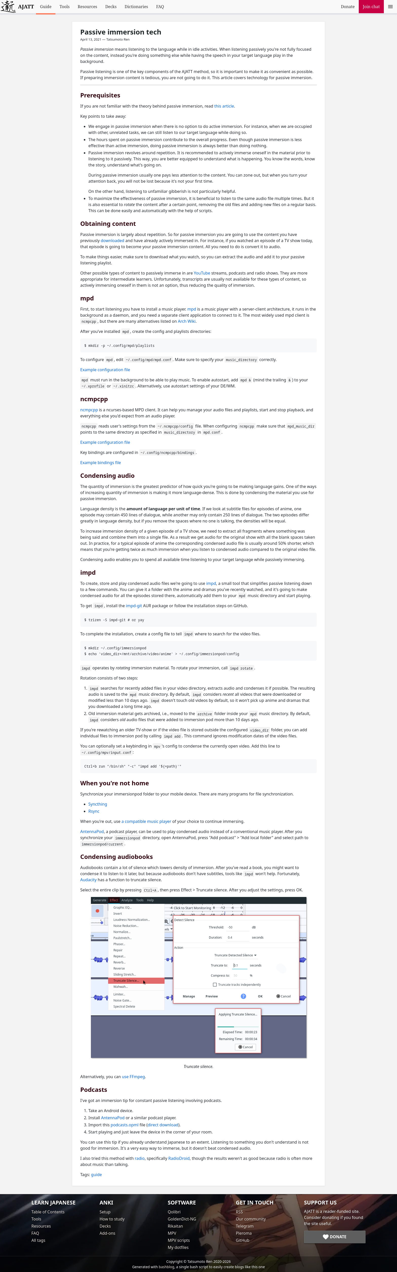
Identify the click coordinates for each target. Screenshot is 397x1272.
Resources (87, 6)
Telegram (245, 1226)
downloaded (112, 240)
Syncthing (97, 804)
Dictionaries (136, 6)
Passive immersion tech (120, 32)
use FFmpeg (133, 1076)
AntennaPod (92, 831)
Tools (64, 6)
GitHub (242, 1240)
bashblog (166, 1266)
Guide (45, 6)
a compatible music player (146, 821)
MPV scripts (179, 1240)
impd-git (134, 605)
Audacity (88, 880)
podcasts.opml (124, 1125)
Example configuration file (105, 369)
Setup (105, 1212)
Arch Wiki (187, 321)
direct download (163, 1125)
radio (140, 1158)
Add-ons (107, 1233)
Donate (347, 6)
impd (211, 583)
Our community (251, 1219)
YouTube (202, 273)
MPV (172, 1233)
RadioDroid (179, 1158)
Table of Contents (48, 1212)
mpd (191, 309)
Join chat (371, 6)
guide (96, 1174)
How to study (112, 1219)
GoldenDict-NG (182, 1219)
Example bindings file (100, 462)
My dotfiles (178, 1247)
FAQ (160, 6)
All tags (38, 1240)
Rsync (93, 811)
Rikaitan (175, 1226)
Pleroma (244, 1233)
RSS (239, 1212)
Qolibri (174, 1212)
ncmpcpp (89, 410)
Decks (111, 6)
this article (224, 106)
